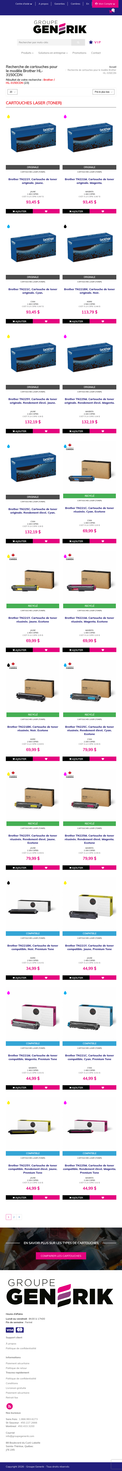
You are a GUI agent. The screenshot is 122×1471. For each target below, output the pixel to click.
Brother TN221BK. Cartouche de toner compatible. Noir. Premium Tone (32, 947)
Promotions (79, 52)
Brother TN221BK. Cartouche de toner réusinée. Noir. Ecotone (32, 728)
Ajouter (19, 211)
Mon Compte (105, 3)
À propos (11, 1343)
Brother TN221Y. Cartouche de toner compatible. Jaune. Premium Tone (89, 947)
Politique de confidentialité (21, 1348)
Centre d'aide (23, 3)
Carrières (75, 3)
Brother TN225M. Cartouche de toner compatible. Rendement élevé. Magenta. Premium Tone (89, 1169)
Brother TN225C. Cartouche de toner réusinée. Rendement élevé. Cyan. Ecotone (89, 730)
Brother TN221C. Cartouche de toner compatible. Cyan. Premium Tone (89, 1057)
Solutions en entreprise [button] (53, 52)
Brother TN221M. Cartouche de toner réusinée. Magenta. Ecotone (89, 619)
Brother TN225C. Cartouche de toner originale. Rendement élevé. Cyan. (32, 510)
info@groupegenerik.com (20, 1436)
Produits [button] (27, 52)
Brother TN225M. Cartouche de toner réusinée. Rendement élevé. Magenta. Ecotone (89, 839)
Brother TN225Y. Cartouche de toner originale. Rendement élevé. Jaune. (32, 400)
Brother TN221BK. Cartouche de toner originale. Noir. (89, 290)
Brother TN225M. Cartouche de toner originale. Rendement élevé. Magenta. (89, 400)
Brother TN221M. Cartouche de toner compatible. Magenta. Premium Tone (32, 1057)
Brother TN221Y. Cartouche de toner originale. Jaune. (32, 180)
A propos (43, 3)
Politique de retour (16, 1368)
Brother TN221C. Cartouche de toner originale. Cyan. (32, 290)
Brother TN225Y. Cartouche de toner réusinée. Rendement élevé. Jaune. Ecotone (32, 839)
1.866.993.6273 (28, 1419)
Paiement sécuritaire (17, 1363)
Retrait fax (12, 1397)
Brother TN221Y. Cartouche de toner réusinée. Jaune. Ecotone (32, 619)
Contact (96, 52)
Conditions (12, 1383)
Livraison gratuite (16, 1387)
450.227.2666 (29, 1422)
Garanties (59, 3)
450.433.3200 (26, 1426)
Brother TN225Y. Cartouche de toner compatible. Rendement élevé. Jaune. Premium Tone (32, 1169)
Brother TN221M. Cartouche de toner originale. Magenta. (89, 180)
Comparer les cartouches (61, 1256)
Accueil (112, 67)
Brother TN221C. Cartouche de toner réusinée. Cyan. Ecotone (89, 509)
